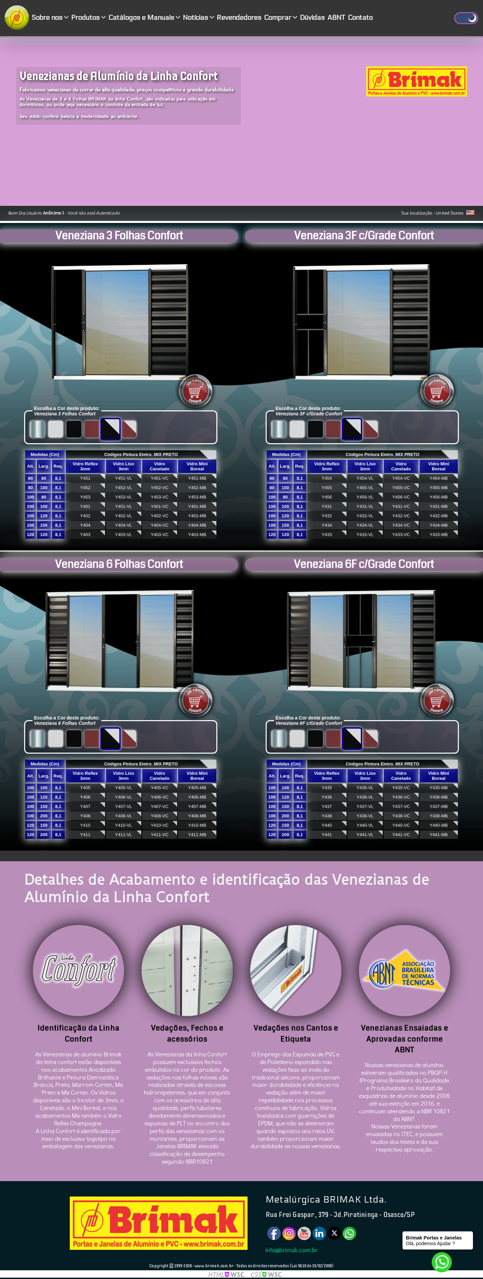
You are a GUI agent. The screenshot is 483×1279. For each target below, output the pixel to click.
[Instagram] (289, 1233)
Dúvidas (312, 18)
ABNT (336, 18)
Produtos (88, 18)
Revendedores (239, 18)
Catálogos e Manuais (144, 18)
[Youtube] (304, 1233)
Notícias (198, 18)
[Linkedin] (319, 1233)
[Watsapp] (349, 1233)
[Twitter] (334, 1233)
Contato (360, 18)
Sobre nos (50, 18)
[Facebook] (274, 1233)
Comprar (280, 18)
